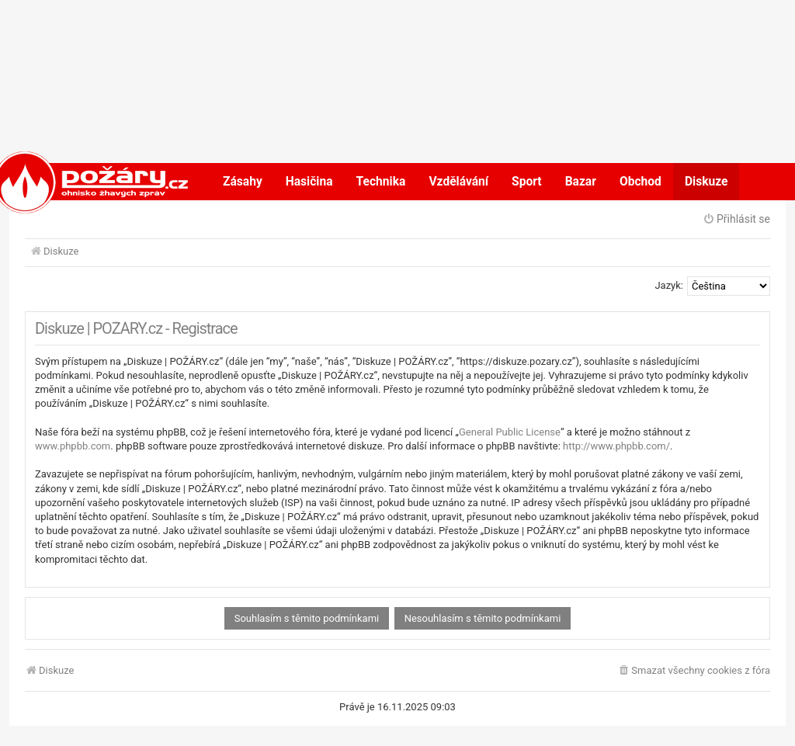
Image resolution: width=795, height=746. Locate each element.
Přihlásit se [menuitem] (736, 219)
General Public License (510, 432)
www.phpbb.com (72, 446)
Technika (381, 182)
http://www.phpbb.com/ (616, 446)
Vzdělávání (458, 182)
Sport (527, 182)
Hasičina (309, 182)
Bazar (580, 182)
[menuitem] (693, 671)
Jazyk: (668, 285)
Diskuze (706, 182)
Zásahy (242, 182)
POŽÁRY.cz (75, 182)
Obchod (640, 182)
